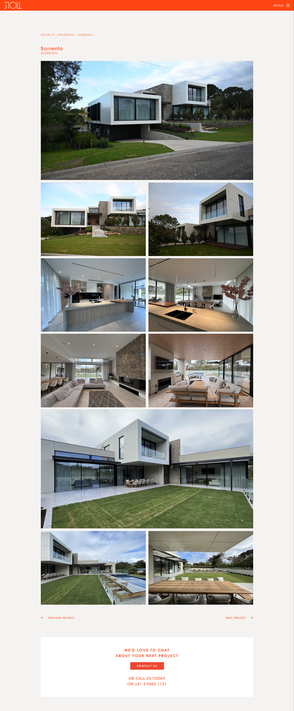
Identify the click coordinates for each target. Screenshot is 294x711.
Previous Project (58, 617)
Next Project (239, 617)
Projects (48, 34)
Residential (66, 34)
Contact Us (147, 665)
